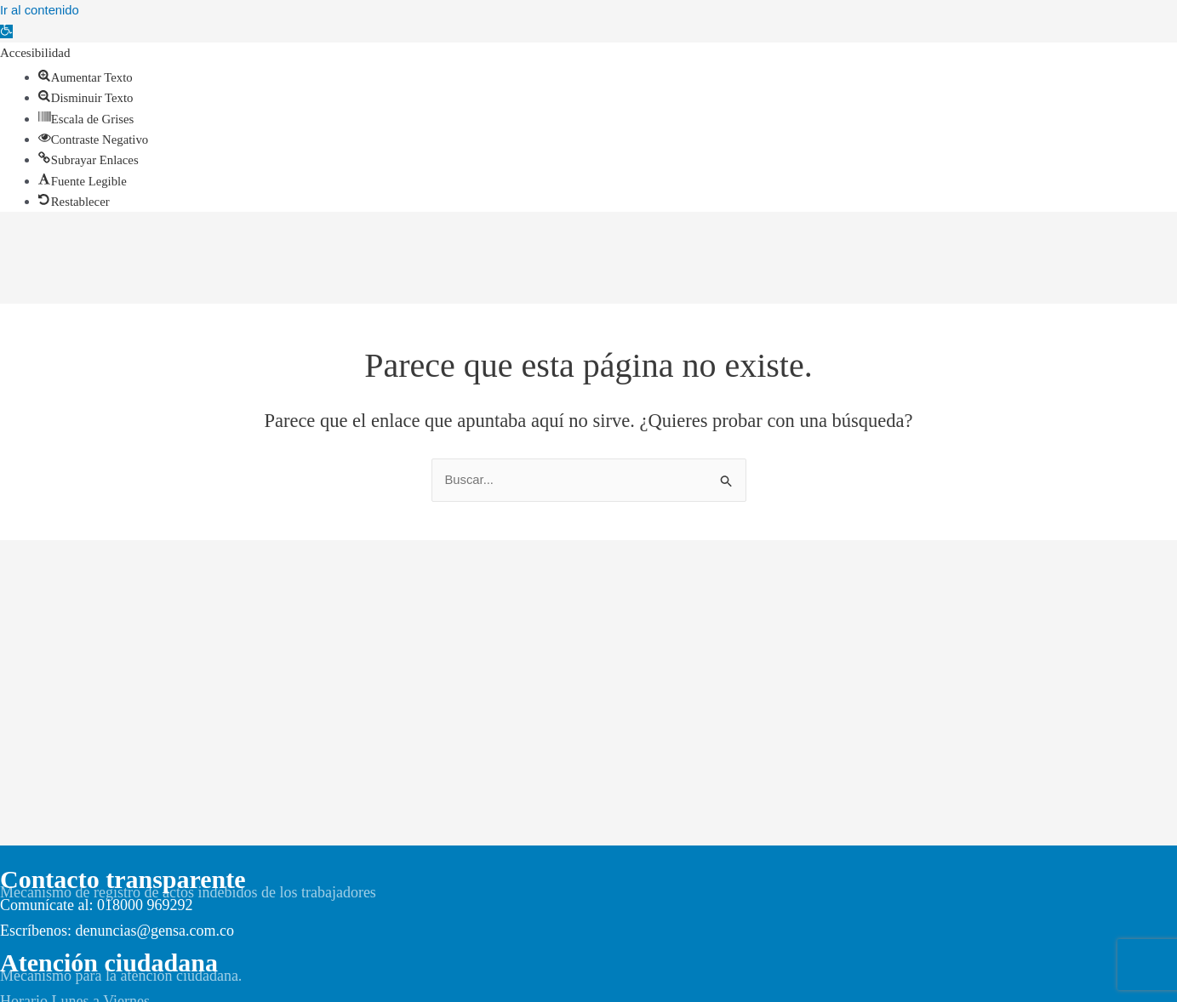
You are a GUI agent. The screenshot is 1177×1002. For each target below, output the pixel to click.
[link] (6, 31)
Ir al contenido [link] (40, 10)
